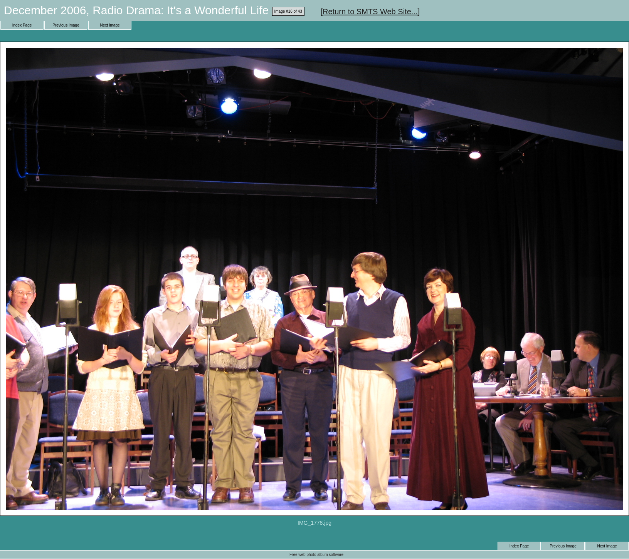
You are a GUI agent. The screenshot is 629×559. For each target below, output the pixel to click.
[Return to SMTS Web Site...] (370, 11)
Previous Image (65, 25)
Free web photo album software (316, 554)
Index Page (22, 25)
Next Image (109, 25)
